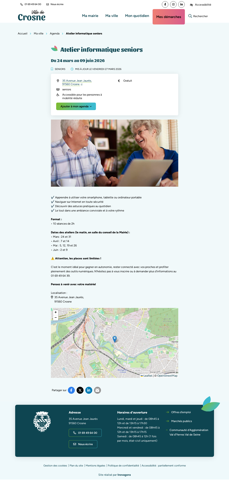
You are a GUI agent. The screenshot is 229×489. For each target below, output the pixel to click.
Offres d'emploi (181, 412)
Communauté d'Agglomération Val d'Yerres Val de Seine (189, 432)
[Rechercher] (198, 16)
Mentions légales (95, 465)
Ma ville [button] (111, 15)
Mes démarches (168, 17)
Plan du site (76, 465)
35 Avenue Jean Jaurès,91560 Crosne (77, 82)
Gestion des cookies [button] (55, 465)
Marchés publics (181, 421)
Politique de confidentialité (123, 465)
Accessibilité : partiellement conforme (164, 465)
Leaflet (146, 375)
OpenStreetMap (167, 375)
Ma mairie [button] (90, 15)
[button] (114, 339)
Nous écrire (54, 4)
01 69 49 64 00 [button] (30, 4)
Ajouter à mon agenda (74, 106)
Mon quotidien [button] (137, 15)
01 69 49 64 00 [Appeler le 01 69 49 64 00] (85, 432)
